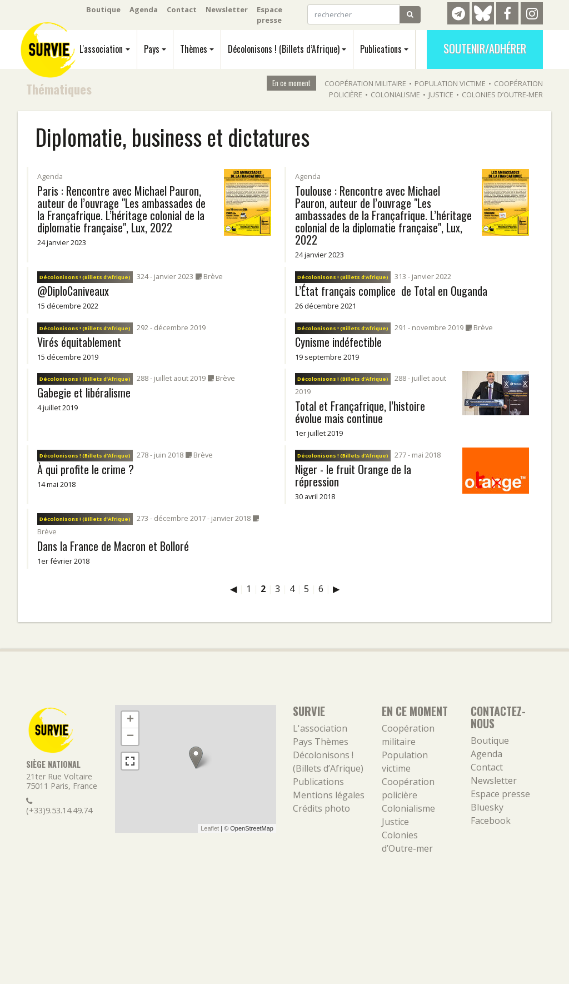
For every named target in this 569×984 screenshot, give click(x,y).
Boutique (103, 9)
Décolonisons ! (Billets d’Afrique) (284, 49)
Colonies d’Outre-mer (502, 95)
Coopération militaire (365, 83)
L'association (101, 49)
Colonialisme (395, 95)
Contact (182, 9)
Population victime (450, 83)
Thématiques (59, 88)
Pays (151, 49)
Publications (381, 49)
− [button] (130, 736)
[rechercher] (353, 14)
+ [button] (130, 720)
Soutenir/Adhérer (484, 48)
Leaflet (210, 828)
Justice (440, 95)
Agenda (143, 9)
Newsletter (227, 9)
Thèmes (193, 49)
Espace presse (269, 14)
